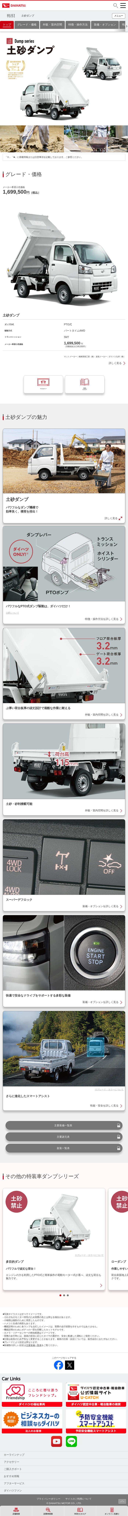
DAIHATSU (29, 5)
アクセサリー (11, 1470)
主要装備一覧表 (63, 1133)
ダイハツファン (13, 1498)
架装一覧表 (63, 1156)
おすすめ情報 (11, 1484)
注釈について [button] (12, 621)
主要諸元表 (63, 1145)
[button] (115, 5)
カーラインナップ (14, 1462)
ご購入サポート (13, 1477)
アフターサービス (14, 1491)
